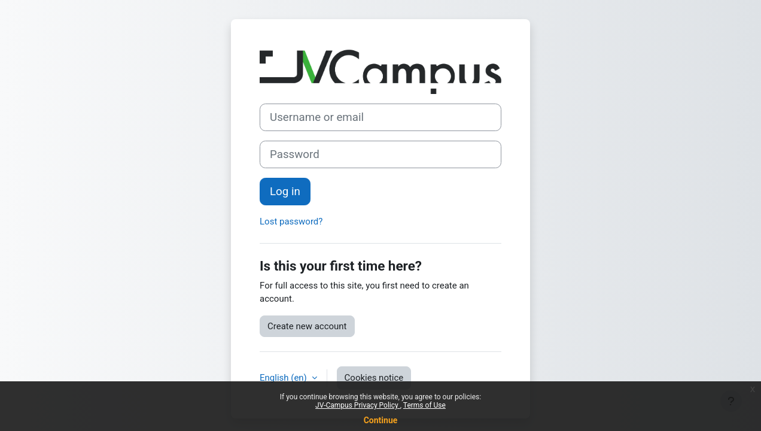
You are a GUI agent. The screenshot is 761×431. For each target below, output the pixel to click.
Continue (381, 420)
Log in (285, 191)
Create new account (307, 326)
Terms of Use (424, 405)
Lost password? (291, 221)
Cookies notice (374, 377)
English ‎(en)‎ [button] (284, 377)
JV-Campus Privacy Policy (357, 405)
